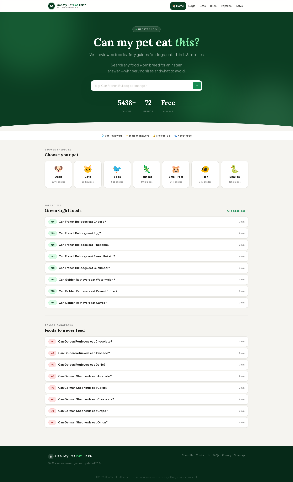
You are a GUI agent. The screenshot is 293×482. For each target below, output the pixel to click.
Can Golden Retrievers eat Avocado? (84, 353)
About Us (187, 455)
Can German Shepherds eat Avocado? (85, 376)
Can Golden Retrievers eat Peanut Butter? (88, 291)
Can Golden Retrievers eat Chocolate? (85, 341)
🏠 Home (178, 6)
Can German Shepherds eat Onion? (83, 422)
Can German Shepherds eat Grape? (83, 410)
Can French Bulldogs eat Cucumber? (84, 268)
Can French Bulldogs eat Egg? (80, 233)
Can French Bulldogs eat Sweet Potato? (87, 256)
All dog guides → (237, 210)
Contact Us (203, 455)
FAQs (239, 6)
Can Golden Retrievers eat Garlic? (81, 364)
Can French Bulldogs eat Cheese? (82, 221)
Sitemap (239, 455)
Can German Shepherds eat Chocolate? (86, 399)
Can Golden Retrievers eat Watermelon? (87, 279)
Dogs (191, 6)
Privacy (226, 455)
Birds (213, 6)
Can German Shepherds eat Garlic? (82, 387)
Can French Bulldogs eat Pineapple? (84, 244)
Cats (203, 6)
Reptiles (226, 6)
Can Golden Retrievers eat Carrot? (83, 302)
